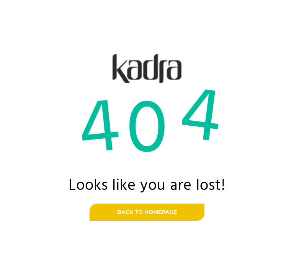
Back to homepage (147, 212)
